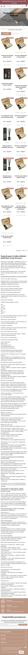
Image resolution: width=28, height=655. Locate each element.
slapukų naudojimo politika (12, 652)
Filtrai (6, 33)
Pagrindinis (3, 28)
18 (23, 250)
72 (26, 250)
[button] (19, 33)
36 (25, 250)
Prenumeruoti (23, 624)
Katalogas (9, 28)
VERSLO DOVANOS (17, 28)
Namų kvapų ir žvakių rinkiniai (15, 29)
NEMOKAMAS (6, 1)
